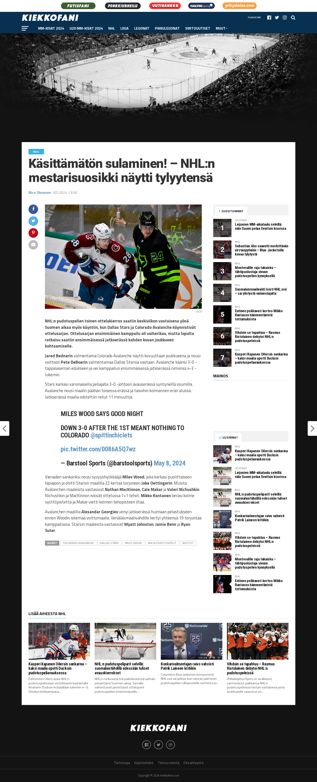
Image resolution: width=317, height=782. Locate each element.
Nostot (188, 543)
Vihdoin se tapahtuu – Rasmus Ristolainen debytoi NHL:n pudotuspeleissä (257, 336)
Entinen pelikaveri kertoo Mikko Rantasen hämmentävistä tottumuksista (259, 315)
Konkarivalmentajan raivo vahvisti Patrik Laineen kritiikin (259, 518)
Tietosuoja (122, 763)
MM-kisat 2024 (51, 28)
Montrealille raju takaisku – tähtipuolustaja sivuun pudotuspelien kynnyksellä (255, 272)
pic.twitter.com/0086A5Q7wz (98, 449)
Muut (221, 28)
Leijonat (141, 28)
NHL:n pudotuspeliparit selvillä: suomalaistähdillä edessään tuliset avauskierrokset (261, 498)
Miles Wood (133, 543)
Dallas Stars (109, 543)
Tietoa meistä (168, 763)
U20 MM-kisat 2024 (86, 28)
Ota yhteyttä (193, 763)
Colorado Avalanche (78, 543)
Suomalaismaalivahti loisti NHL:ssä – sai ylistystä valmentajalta (261, 291)
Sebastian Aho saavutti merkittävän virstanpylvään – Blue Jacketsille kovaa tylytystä (261, 250)
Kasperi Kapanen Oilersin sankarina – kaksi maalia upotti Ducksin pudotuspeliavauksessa (261, 358)
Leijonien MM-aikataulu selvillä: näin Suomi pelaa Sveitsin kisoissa (260, 226)
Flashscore (254, 17)
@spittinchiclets (111, 435)
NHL (111, 28)
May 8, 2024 (170, 463)
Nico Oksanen (40, 192)
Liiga (124, 28)
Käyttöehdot (143, 763)
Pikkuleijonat (167, 28)
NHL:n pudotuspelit (162, 543)
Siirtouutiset (197, 28)
